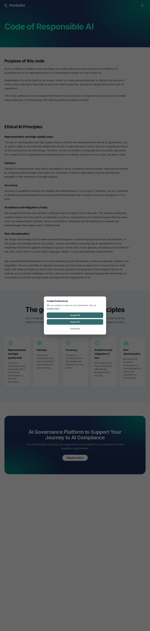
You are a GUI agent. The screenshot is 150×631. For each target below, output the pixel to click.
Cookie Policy (53, 308)
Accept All (75, 315)
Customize (75, 328)
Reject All (75, 322)
